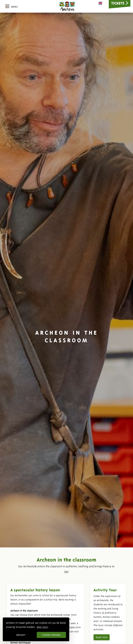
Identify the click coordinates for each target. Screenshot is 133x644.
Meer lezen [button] (42, 627)
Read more (101, 637)
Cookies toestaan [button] (51, 634)
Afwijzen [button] (20, 634)
